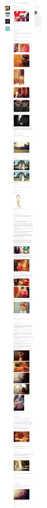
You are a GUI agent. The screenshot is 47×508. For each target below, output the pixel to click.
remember (29, 418)
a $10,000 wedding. (23, 3)
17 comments (25, 319)
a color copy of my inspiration (22, 329)
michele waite (16, 22)
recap (17, 137)
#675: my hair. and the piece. (18, 323)
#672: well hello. (16, 482)
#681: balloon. (16, 7)
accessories (17, 413)
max (16, 153)
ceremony (17, 26)
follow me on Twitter (39, 31)
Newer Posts (15, 504)
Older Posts (32, 504)
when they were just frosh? (22, 112)
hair (19, 413)
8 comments (25, 25)
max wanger (17, 135)
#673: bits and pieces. (17, 452)
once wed (20, 182)
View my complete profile (37, 28)
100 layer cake (20, 22)
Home (23, 504)
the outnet (23, 208)
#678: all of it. (16, 158)
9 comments (25, 478)
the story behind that (25, 341)
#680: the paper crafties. (17, 29)
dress (16, 210)
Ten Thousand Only (37, 14)
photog (17, 155)
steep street (16, 182)
